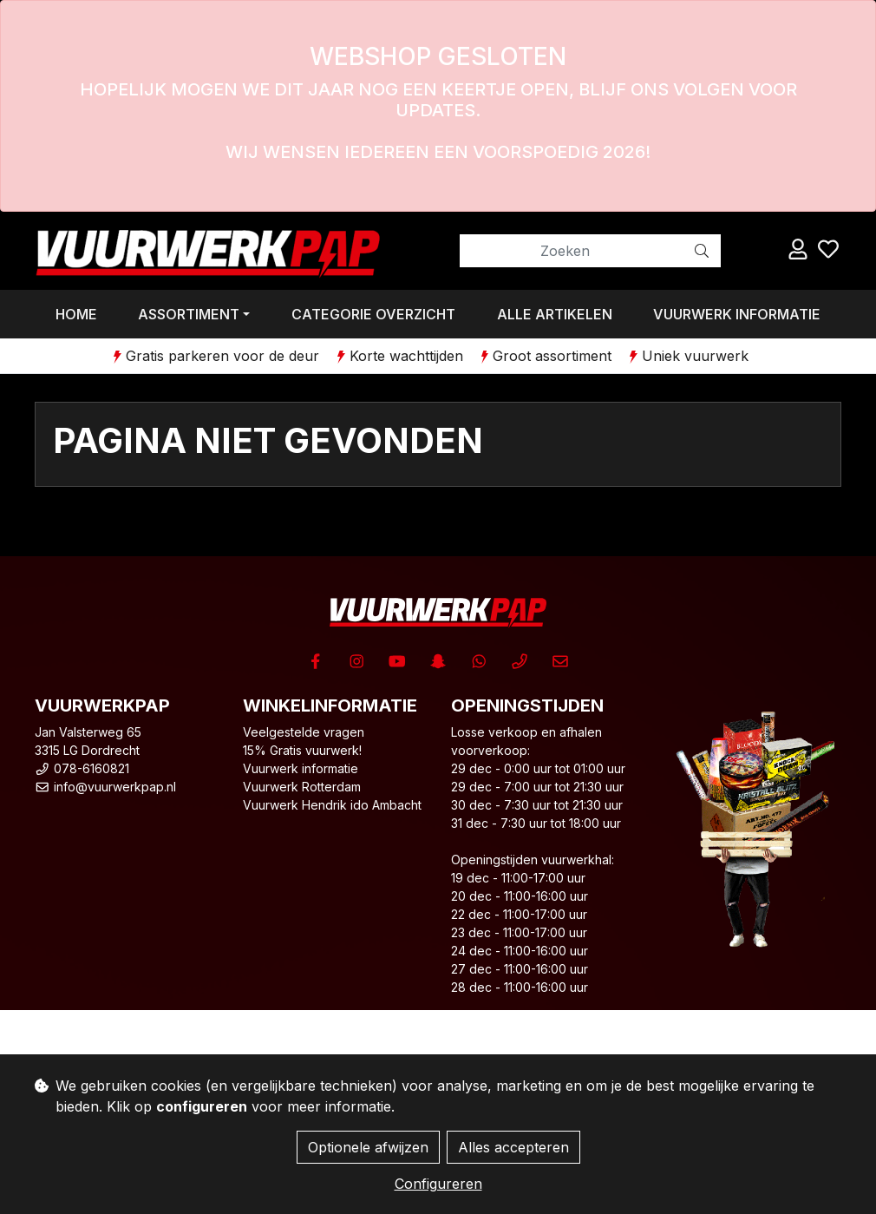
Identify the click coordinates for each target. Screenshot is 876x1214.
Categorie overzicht (373, 314)
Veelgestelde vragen (303, 732)
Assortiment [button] (188, 314)
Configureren (438, 1183)
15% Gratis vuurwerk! (302, 750)
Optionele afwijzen (368, 1147)
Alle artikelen (554, 314)
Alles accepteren (513, 1147)
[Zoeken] (571, 250)
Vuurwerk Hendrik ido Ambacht (332, 804)
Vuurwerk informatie (736, 314)
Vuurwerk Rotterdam (302, 786)
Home (76, 314)
